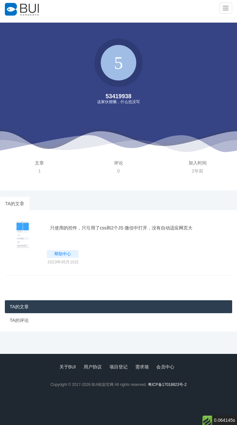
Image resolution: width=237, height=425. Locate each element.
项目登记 (118, 366)
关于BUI (67, 366)
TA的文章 (14, 203)
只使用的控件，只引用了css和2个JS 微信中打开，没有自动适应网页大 (121, 227)
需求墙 (142, 366)
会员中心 (165, 366)
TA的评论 (19, 320)
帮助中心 (62, 253)
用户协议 (93, 366)
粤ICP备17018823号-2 (167, 384)
